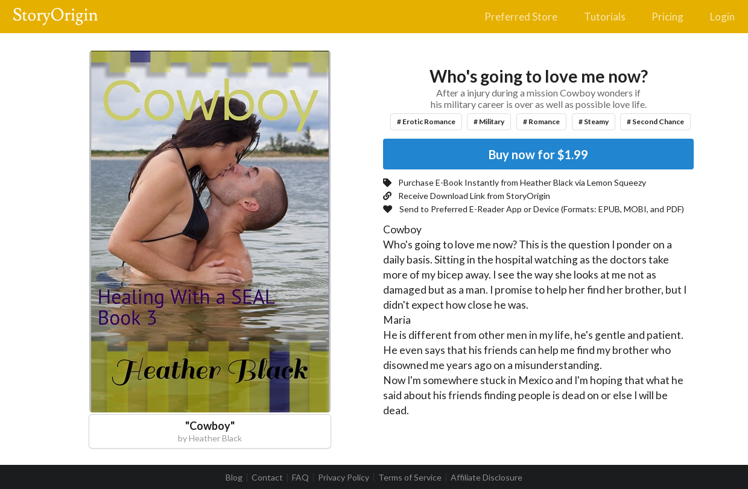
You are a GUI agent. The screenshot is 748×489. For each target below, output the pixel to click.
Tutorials (605, 16)
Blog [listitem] (234, 477)
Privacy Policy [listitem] (343, 477)
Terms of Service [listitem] (410, 477)
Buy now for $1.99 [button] (538, 154)
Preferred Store (520, 16)
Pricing (667, 16)
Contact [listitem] (267, 477)
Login (722, 16)
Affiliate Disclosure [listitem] (486, 477)
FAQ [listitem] (300, 477)
